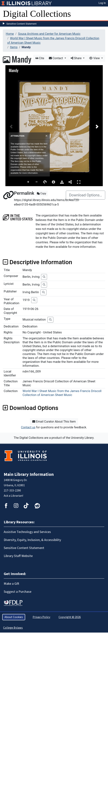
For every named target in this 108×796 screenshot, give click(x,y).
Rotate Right (45, 182)
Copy (41, 193)
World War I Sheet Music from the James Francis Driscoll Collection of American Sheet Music (62, 393)
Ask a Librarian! (13, 496)
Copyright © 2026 (70, 617)
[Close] (46, 135)
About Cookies (13, 617)
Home (10, 34)
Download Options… (85, 195)
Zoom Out (37, 182)
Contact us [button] (28, 427)
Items (14, 47)
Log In (102, 2)
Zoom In (28, 182)
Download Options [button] (30, 407)
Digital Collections (37, 14)
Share (76, 58)
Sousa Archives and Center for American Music (49, 34)
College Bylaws (13, 628)
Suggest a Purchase (17, 591)
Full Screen (79, 182)
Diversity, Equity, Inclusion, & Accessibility (32, 540)
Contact (56, 58)
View (95, 58)
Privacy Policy (41, 617)
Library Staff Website (18, 556)
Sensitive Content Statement (21, 23)
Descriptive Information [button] (37, 262)
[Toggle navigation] (103, 13)
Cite (40, 58)
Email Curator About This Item (54, 421)
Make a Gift (11, 583)
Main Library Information (29, 474)
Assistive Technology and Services (27, 532)
